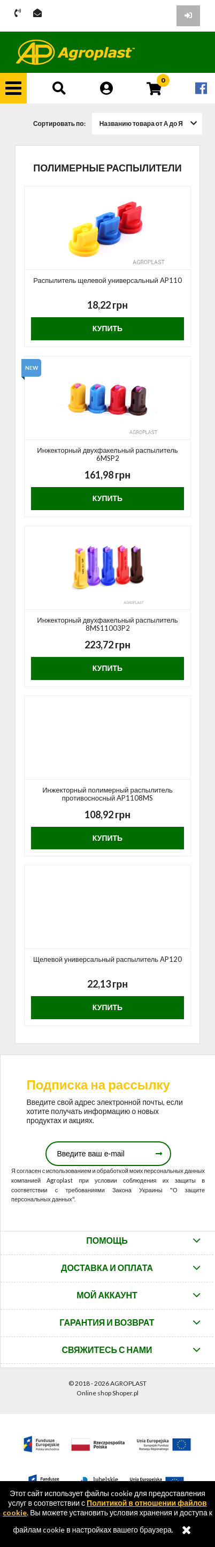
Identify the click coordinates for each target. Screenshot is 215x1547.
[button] (13, 88)
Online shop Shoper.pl (107, 1393)
